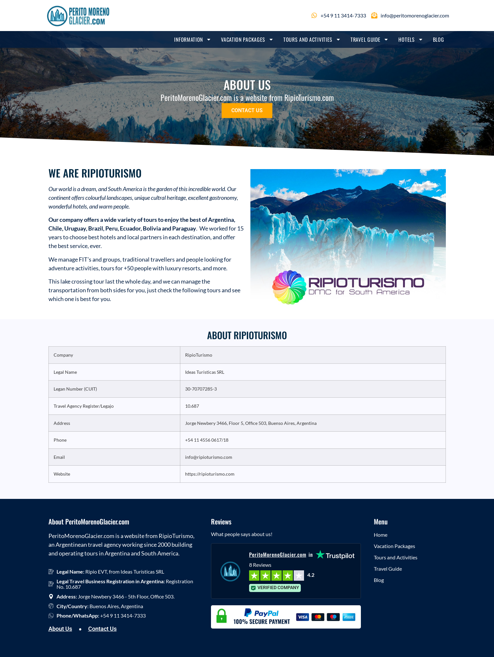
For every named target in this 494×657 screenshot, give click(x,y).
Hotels (410, 39)
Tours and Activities (312, 39)
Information (192, 39)
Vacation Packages (247, 39)
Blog (438, 39)
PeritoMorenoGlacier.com (277, 554)
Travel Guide (370, 39)
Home (380, 535)
